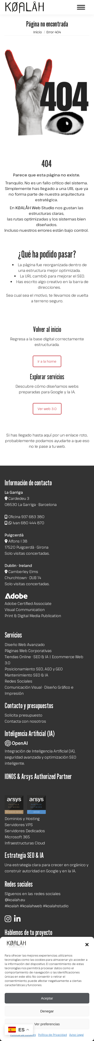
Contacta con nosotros (25, 721)
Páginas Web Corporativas (28, 650)
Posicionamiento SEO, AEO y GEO (34, 669)
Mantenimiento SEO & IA (26, 675)
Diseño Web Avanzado (25, 644)
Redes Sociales (18, 681)
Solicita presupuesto (23, 715)
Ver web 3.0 (47, 409)
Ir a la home (47, 361)
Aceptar (47, 998)
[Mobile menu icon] (81, 7)
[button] (87, 944)
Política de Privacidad (52, 1035)
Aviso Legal (76, 1035)
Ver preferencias (47, 1024)
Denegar (47, 1011)
